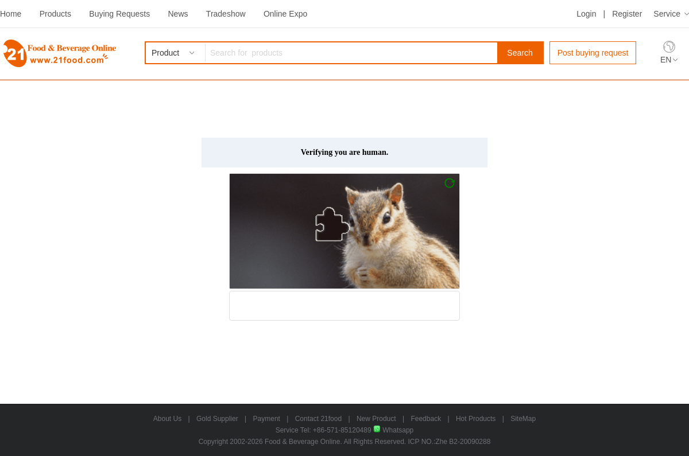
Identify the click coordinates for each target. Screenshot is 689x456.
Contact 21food (318, 419)
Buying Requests (119, 13)
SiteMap (523, 419)
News (178, 13)
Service (666, 13)
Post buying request (593, 52)
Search (519, 52)
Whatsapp (393, 430)
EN (665, 59)
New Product (376, 419)
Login (586, 13)
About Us (167, 419)
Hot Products (476, 419)
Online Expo (285, 13)
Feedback (426, 419)
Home (10, 13)
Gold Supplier (217, 419)
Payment (266, 419)
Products (55, 13)
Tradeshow (226, 13)
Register (627, 13)
